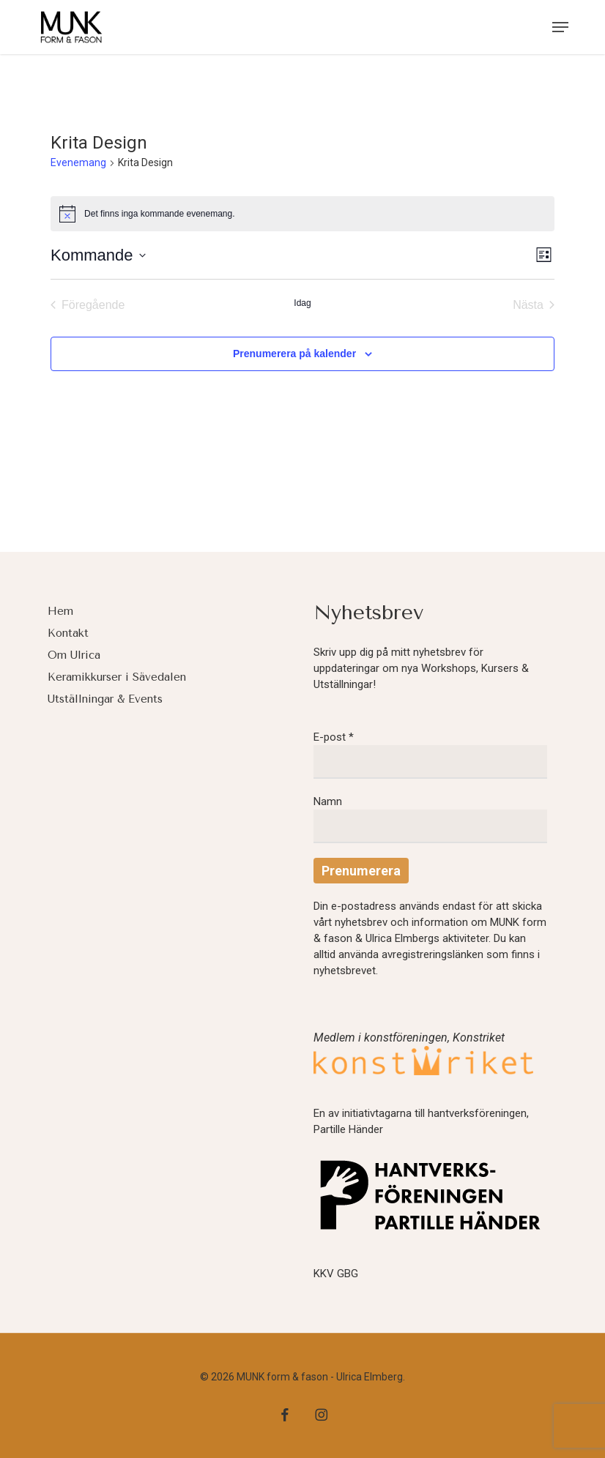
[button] (560, 27)
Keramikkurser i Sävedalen (117, 677)
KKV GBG (335, 1273)
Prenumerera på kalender (294, 353)
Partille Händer (348, 1129)
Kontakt (68, 633)
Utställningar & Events (105, 699)
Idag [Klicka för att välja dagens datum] (302, 303)
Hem (60, 611)
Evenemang (78, 162)
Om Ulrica (74, 655)
